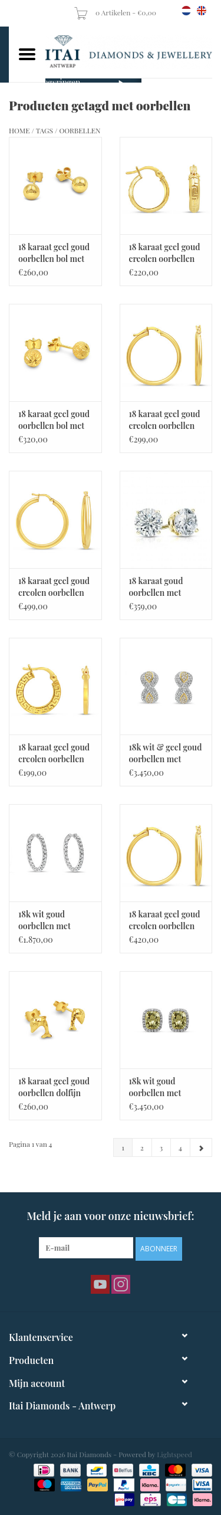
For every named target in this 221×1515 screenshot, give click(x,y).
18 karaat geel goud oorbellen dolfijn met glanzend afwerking (54, 1087)
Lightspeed (174, 1454)
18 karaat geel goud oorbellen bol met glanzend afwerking (54, 253)
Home (19, 130)
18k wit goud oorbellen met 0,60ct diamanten (51, 920)
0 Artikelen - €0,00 (116, 12)
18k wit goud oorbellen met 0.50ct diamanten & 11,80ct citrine (161, 1087)
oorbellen (79, 130)
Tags (44, 130)
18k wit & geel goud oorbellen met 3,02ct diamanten (165, 753)
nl (186, 10)
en (201, 10)
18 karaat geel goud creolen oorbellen (164, 252)
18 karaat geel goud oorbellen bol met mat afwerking (54, 420)
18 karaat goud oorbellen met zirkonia (156, 587)
